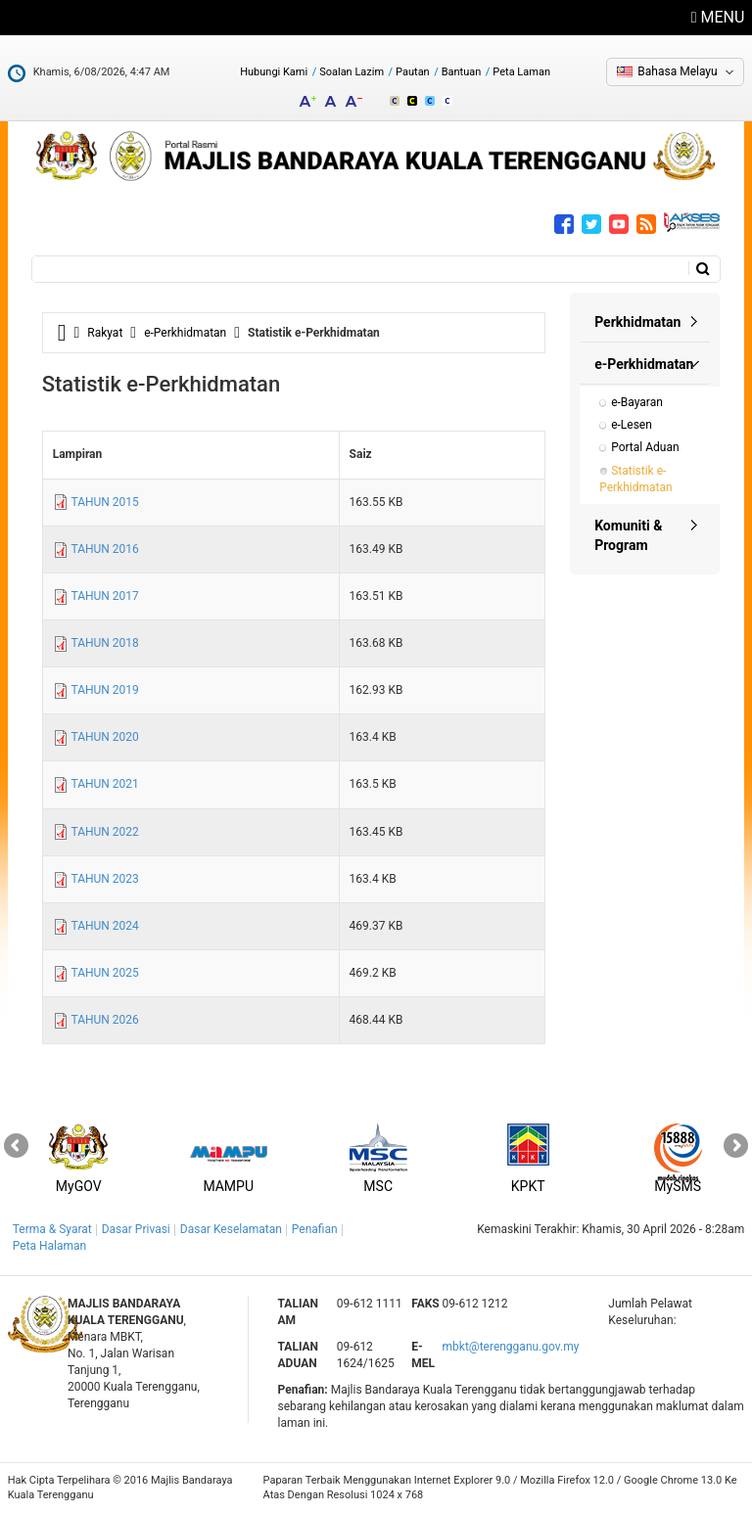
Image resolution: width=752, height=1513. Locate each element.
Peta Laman (521, 72)
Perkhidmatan (637, 322)
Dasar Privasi (136, 1229)
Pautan (413, 72)
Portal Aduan (645, 447)
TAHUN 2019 (104, 690)
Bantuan (462, 72)
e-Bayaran (637, 402)
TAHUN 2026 (104, 1020)
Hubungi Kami (273, 72)
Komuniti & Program (628, 535)
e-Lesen (631, 425)
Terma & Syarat (52, 1229)
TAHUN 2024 (104, 926)
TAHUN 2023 (104, 879)
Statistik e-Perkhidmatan (635, 479)
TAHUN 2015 (104, 502)
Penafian (315, 1229)
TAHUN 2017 (104, 596)
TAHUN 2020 (104, 737)
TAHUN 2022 (104, 832)
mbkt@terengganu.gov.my (511, 1346)
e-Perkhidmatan (185, 333)
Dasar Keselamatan (231, 1229)
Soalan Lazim (351, 72)
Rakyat (104, 333)
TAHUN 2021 (104, 784)
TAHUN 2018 (104, 643)
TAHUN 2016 (104, 549)
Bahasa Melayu (677, 71)
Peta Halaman (50, 1246)
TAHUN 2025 (104, 973)
